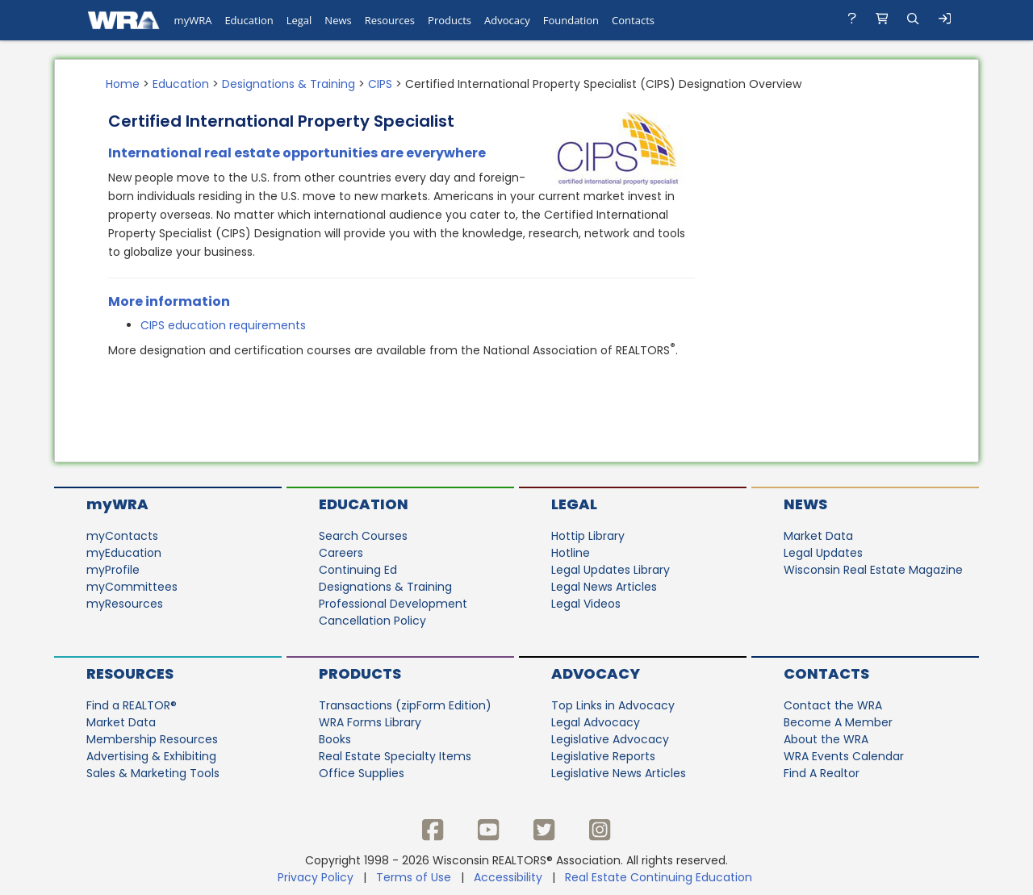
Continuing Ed (358, 570)
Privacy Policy (315, 877)
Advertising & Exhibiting (151, 756)
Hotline (570, 553)
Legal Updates (823, 553)
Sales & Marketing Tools (153, 773)
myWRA (117, 504)
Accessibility (508, 877)
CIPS (380, 84)
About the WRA (826, 739)
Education (181, 84)
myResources (124, 604)
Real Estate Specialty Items (395, 756)
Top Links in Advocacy (613, 705)
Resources (130, 673)
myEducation (123, 553)
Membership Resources (152, 739)
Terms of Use (413, 877)
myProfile (113, 570)
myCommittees (132, 587)
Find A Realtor (821, 773)
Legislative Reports (603, 756)
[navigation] (516, 20)
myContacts (122, 536)
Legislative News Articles (618, 773)
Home (123, 84)
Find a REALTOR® (131, 705)
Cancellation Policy (372, 621)
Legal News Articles (604, 587)
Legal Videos (586, 604)
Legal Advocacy (595, 722)
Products (360, 673)
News (805, 504)
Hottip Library (588, 536)
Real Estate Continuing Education (660, 877)
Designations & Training (288, 84)
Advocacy (595, 673)
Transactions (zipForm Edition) (405, 705)
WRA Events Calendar (844, 756)
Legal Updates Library (610, 570)
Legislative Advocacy (610, 739)
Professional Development (393, 604)
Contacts (826, 673)
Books (335, 739)
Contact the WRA (833, 705)
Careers (341, 553)
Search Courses (363, 536)
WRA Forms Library (370, 722)
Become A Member (838, 722)
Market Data (818, 536)
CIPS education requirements (223, 325)
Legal (574, 504)
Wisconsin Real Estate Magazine (873, 570)
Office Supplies (361, 773)
